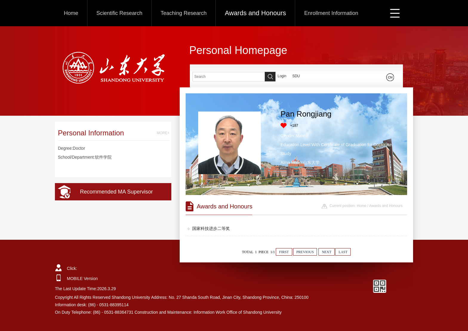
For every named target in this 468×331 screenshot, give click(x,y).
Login (282, 76)
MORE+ (163, 133)
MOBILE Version (82, 278)
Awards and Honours (255, 13)
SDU (296, 76)
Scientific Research (119, 13)
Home (71, 13)
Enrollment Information (331, 13)
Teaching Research (184, 13)
